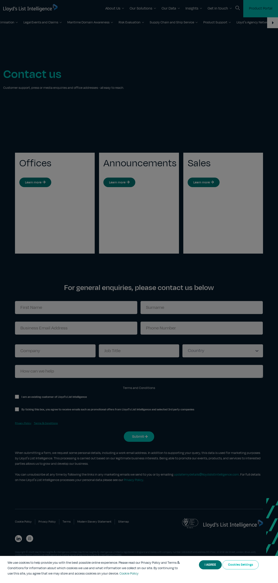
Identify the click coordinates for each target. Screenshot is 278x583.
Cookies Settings (240, 564)
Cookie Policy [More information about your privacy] (129, 573)
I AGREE (210, 564)
